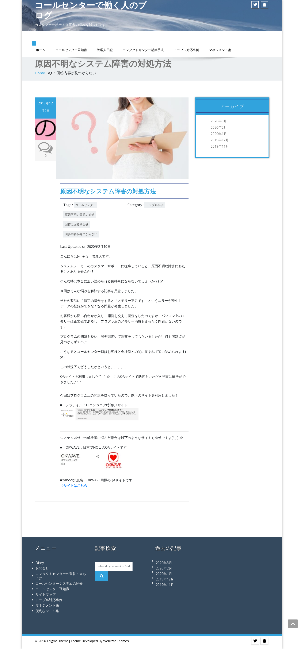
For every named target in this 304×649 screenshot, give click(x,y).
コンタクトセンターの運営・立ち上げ (60, 576)
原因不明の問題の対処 (79, 215)
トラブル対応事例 (186, 50)
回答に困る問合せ (76, 224)
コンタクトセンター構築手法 (143, 50)
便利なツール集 (47, 611)
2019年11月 (220, 146)
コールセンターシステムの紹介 (59, 583)
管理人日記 (105, 50)
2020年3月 (219, 121)
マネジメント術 (220, 50)
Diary (39, 563)
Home (40, 72)
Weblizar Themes (116, 641)
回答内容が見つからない (81, 234)
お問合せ (42, 568)
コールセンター (85, 205)
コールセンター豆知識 (71, 50)
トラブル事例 (155, 205)
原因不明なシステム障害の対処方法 (108, 191)
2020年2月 (219, 127)
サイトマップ (45, 594)
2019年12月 (220, 140)
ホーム (40, 50)
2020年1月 (219, 134)
